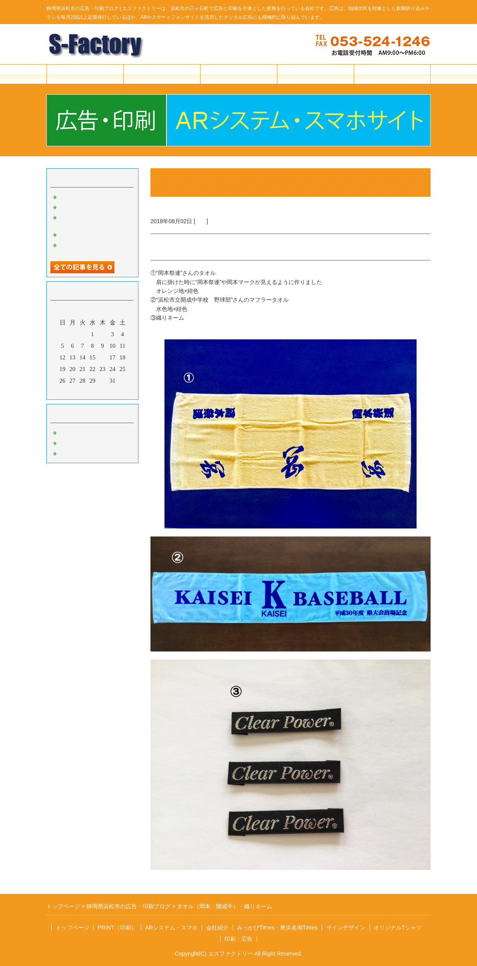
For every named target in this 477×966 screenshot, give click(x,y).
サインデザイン (345, 927)
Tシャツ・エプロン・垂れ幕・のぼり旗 (93, 220)
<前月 (77, 391)
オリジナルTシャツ (398, 927)
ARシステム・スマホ (238, 74)
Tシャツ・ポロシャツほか (93, 207)
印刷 (200, 221)
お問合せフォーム (392, 74)
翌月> (107, 391)
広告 (64, 442)
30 (103, 380)
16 (103, 357)
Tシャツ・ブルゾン (84, 196)
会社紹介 (315, 74)
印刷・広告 (162, 74)
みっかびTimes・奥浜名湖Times (277, 927)
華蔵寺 (67, 234)
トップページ (84, 74)
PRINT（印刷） (117, 927)
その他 (67, 453)
